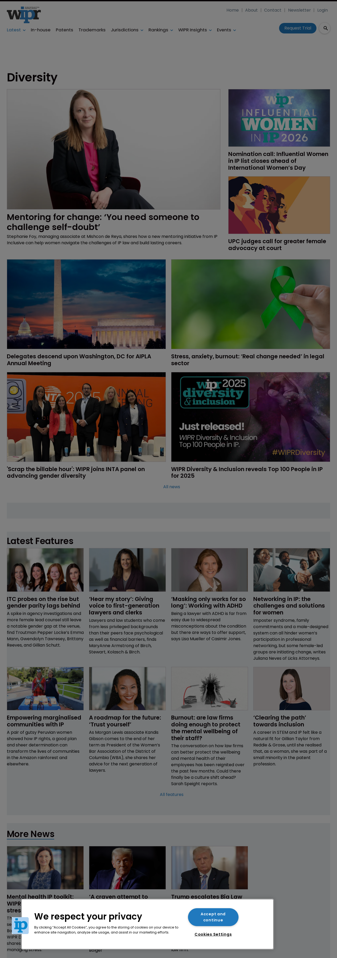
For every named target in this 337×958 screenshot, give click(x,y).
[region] (147, 924)
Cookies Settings (213, 934)
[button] (20, 925)
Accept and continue (213, 917)
